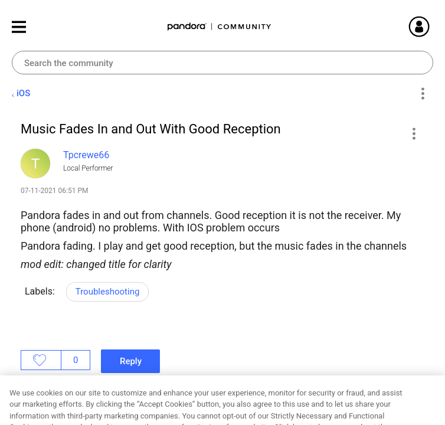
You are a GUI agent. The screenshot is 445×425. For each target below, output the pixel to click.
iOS (23, 93)
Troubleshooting (108, 291)
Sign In (433, 26)
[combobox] (222, 62)
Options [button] (422, 94)
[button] (413, 133)
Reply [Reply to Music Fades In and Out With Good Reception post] (131, 361)
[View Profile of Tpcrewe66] (86, 155)
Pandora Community (219, 27)
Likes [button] (41, 360)
